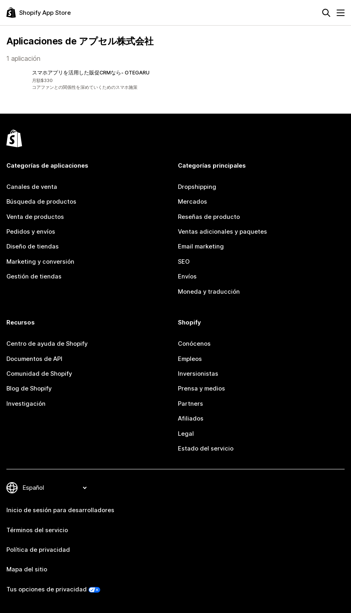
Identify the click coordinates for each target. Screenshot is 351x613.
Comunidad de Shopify (39, 373)
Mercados (192, 201)
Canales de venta (31, 186)
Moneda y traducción (209, 291)
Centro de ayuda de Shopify (47, 343)
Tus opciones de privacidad (46, 589)
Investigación (26, 403)
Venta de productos (35, 216)
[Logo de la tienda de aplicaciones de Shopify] (38, 12)
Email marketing (201, 246)
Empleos (190, 359)
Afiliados (190, 418)
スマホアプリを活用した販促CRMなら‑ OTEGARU (91, 73)
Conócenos (194, 343)
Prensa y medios (201, 388)
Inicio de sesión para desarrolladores (60, 510)
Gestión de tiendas (34, 276)
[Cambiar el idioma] (54, 488)
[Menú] (341, 13)
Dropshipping (197, 186)
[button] (89, 80)
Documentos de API (34, 359)
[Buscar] (326, 13)
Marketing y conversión (40, 261)
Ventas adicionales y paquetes (222, 231)
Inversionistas (198, 373)
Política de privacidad (38, 549)
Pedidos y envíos (30, 231)
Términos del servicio (37, 530)
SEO (183, 261)
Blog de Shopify (29, 388)
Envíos (187, 276)
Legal (186, 433)
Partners (190, 403)
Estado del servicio (205, 448)
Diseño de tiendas (32, 246)
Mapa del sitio (26, 569)
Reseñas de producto (209, 216)
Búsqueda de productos (41, 201)
